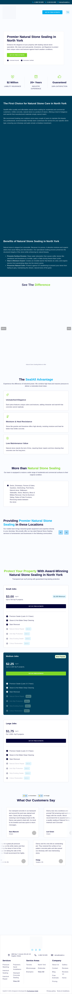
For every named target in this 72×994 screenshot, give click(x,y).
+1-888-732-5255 (42, 955)
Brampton (29, 972)
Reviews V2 (65, 973)
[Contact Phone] (38, 2)
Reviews (65, 968)
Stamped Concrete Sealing (16, 975)
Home (64, 978)
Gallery (64, 965)
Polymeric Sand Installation (17, 967)
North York (42, 965)
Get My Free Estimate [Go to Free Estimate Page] (17, 55)
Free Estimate (55, 977)
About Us (55, 965)
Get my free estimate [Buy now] (36, 606)
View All (16, 981)
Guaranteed (59, 82)
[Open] (68, 12)
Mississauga (30, 968)
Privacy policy (51, 991)
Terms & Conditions (63, 991)
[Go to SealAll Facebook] (36, 950)
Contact (55, 968)
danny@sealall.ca (59, 955)
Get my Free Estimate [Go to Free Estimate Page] (52, 12)
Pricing (54, 981)
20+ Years (36, 82)
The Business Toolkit (32, 991)
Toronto (29, 965)
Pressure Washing (6, 966)
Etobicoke (41, 968)
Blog (54, 972)
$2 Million (12, 82)
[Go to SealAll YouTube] (32, 950)
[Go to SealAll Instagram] (40, 950)
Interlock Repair (6, 978)
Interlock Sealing (6, 972)
